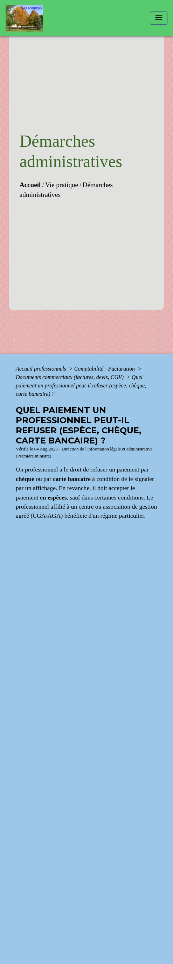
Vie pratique (61, 184)
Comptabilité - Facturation (105, 369)
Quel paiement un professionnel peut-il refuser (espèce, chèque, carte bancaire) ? (81, 385)
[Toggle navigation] (158, 18)
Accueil (30, 184)
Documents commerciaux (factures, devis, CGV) (70, 377)
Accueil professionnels (42, 369)
